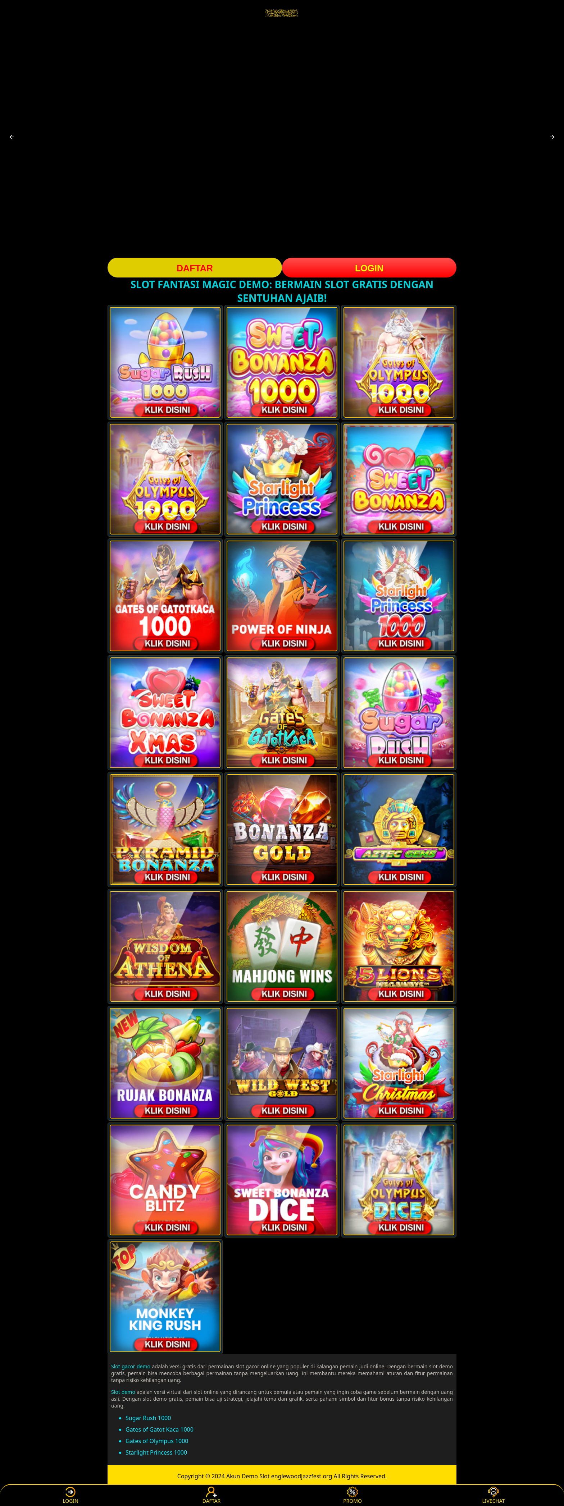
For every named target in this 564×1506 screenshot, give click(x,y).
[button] (12, 137)
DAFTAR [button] (195, 268)
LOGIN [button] (369, 268)
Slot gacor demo (130, 1366)
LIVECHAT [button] (493, 1495)
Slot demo (123, 1391)
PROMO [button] (352, 1495)
